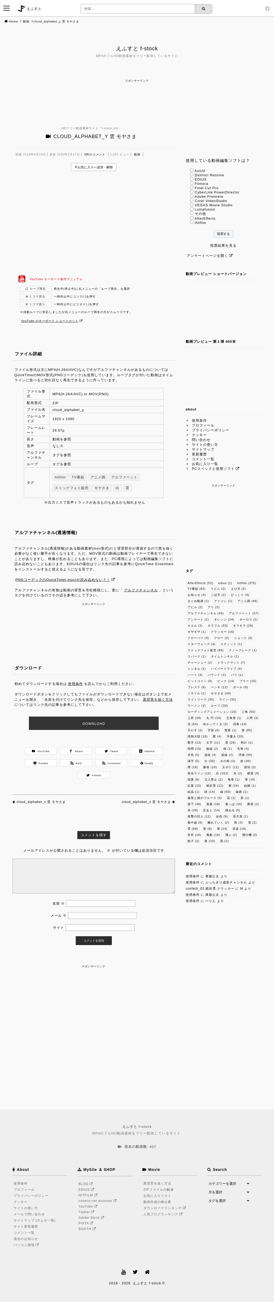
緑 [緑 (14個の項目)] (209, 791)
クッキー (199, 435)
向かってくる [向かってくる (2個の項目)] (215, 724)
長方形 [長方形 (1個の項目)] (240, 816)
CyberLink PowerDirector (217, 192)
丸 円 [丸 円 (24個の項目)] (213, 717)
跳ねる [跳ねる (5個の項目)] (233, 810)
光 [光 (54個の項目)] (193, 724)
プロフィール (203, 425)
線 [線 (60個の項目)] (225, 791)
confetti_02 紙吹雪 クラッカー (210, 888)
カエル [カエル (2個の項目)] (195, 625)
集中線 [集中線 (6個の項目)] (195, 822)
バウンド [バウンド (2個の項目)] (217, 674)
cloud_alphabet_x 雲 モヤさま (41, 802)
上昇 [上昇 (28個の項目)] (194, 717)
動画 (26, 21)
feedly (146, 763)
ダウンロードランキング (165, 1208)
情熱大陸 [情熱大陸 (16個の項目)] (198, 736)
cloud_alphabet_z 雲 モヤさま (146, 802)
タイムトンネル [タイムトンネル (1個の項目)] (225, 656)
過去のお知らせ (26, 1239)
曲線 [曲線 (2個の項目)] (212, 748)
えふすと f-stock (137, 48)
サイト (58, 928)
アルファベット (124, 477)
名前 (58, 903)
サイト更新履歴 (26, 1226)
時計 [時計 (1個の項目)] (247, 742)
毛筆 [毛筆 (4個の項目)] (243, 748)
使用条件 (75, 684)
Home (13, 21)
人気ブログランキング (163, 1214)
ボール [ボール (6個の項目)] (240, 687)
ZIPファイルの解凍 (158, 1189)
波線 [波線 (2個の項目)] (227, 754)
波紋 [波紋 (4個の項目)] (210, 754)
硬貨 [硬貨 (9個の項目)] (253, 773)
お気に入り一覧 (205, 464)
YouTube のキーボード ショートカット (49, 320)
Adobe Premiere (209, 197)
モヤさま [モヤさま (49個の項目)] (221, 693)
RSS (76, 763)
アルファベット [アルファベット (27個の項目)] (244, 613)
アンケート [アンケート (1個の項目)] (198, 619)
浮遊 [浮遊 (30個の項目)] (245, 754)
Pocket (40, 763)
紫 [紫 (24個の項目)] (234, 785)
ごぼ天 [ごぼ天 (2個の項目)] (218, 594)
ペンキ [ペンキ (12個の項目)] (219, 687)
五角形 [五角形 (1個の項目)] (234, 717)
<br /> (94, 223)
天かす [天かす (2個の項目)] (195, 730)
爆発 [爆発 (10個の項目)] (210, 767)
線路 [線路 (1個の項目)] (242, 791)
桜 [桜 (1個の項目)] (227, 748)
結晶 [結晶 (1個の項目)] (194, 791)
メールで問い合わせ (29, 1214)
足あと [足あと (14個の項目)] (211, 810)
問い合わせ (201, 440)
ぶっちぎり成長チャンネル (226, 882)
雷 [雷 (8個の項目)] (207, 828)
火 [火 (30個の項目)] (209, 761)
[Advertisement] (137, 95)
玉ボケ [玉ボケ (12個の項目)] (230, 767)
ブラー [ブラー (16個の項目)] (248, 681)
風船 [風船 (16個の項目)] (213, 834)
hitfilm (60, 477)
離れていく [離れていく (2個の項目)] (218, 822)
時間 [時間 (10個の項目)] (194, 748)
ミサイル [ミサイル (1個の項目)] (197, 693)
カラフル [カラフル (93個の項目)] (218, 625)
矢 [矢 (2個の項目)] (238, 773)
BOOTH (88, 1229)
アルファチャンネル (141, 590)
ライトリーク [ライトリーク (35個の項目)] (201, 699)
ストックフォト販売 (72, 488)
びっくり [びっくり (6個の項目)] (240, 594)
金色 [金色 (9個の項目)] (222, 816)
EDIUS (201, 179)
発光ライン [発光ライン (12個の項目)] (199, 773)
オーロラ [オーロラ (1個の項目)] (248, 619)
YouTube (41, 751)
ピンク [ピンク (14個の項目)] (225, 681)
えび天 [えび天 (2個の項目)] (238, 588)
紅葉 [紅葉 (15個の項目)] (194, 785)
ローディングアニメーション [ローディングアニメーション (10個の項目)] (212, 711)
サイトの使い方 (205, 445)
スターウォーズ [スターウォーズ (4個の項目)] (202, 644)
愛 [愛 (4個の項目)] (217, 736)
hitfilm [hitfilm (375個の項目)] (246, 583)
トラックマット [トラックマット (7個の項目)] (231, 662)
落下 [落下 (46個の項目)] (194, 804)
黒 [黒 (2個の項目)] (224, 841)
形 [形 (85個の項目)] (247, 730)
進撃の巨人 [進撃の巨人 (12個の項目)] (199, 816)
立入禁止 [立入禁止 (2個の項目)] (213, 779)
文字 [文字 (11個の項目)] (213, 742)
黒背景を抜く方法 (158, 700)
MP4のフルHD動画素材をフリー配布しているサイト (137, 1129)
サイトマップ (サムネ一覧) (35, 1220)
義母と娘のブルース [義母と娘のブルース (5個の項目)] (205, 798)
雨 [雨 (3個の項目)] (238, 822)
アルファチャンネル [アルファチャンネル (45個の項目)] (206, 613)
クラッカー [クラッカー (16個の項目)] (222, 631)
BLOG (87, 1184)
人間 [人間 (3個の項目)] (252, 717)
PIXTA (87, 1223)
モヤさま (101, 488)
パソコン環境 (27, 1245)
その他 (200, 214)
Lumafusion (205, 209)
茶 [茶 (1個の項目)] (245, 798)
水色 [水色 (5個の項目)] (194, 754)
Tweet (111, 751)
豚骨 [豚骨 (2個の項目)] (253, 804)
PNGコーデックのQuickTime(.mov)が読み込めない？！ (63, 580)
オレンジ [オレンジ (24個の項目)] (224, 619)
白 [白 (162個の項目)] (222, 773)
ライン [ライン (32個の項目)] (227, 699)
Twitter (87, 1212)
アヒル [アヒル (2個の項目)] (195, 607)
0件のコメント (94, 154)
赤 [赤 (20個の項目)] (193, 810)
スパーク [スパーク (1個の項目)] (197, 656)
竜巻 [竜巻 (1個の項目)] (234, 779)
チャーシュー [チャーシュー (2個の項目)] (200, 662)
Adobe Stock (92, 1218)
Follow (93, 775)
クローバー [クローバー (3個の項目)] (198, 637)
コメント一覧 (203, 459)
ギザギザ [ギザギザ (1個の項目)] (197, 631)
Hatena (147, 751)
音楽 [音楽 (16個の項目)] (239, 828)
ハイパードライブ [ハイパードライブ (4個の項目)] (226, 668)
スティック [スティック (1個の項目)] (231, 644)
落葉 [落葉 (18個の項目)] (213, 804)
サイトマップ (203, 449)
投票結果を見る (223, 245)
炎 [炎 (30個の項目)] (245, 761)
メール (59, 915)
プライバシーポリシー (210, 430)
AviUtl (200, 171)
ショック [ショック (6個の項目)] (243, 637)
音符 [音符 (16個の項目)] (194, 834)
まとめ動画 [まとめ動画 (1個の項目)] (198, 601)
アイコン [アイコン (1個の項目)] (223, 601)
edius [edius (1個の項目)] (225, 583)
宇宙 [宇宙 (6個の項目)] (214, 730)
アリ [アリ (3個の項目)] (214, 607)
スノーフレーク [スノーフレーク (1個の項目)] (243, 650)
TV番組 (78, 477)
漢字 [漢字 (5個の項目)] (194, 761)
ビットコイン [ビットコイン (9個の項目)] (200, 681)
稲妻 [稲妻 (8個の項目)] (194, 779)
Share (76, 751)
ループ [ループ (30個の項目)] (219, 705)
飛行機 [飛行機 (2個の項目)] (249, 834)
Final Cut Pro (207, 188)
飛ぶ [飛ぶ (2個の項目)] (231, 834)
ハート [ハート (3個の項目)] (195, 674)
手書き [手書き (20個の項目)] (235, 736)
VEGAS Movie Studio (214, 205)
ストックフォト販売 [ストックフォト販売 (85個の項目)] (206, 650)
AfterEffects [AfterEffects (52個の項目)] (200, 583)
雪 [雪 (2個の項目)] (252, 822)
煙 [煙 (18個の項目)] (193, 767)
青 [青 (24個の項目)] (222, 828)
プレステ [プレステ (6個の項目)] (197, 687)
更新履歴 (199, 454)
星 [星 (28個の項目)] (230, 742)
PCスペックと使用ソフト (213, 469)
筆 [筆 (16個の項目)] (250, 779)
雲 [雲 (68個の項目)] (193, 828)
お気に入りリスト (157, 1196)
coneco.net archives (99, 1201)
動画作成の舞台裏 (157, 1202)
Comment (111, 763)
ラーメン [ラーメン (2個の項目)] (197, 705)
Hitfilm (200, 223)
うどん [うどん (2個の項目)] (218, 588)
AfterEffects (205, 218)
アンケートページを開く (207, 256)
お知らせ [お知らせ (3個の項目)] (197, 594)
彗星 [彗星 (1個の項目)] (230, 730)
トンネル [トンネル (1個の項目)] (197, 668)
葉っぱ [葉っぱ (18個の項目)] (233, 804)
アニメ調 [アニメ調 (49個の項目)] (247, 601)
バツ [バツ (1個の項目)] (237, 674)
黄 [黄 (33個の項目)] (209, 841)
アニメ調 (97, 477)
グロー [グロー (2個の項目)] (221, 637)
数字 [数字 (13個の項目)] (194, 742)
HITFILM (89, 1195)
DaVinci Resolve (209, 175)
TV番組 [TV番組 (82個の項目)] (197, 588)
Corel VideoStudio (211, 201)
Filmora (201, 184)
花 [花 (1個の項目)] (231, 798)
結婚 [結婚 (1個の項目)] (250, 785)
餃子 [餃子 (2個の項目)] (194, 841)
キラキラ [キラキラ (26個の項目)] (243, 625)
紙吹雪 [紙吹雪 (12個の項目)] (214, 785)
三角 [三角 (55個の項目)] (249, 711)
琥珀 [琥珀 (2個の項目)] (250, 767)
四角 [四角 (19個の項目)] (240, 724)
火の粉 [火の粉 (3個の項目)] (227, 761)
